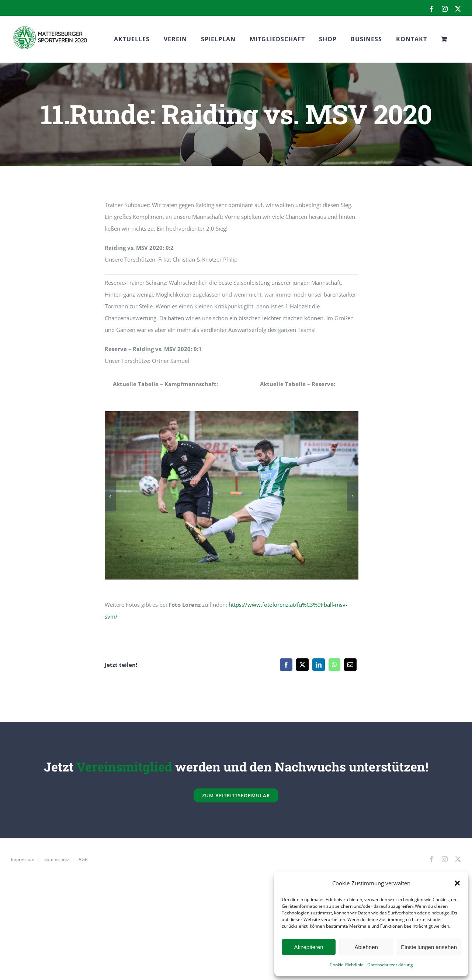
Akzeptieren (308, 947)
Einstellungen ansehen (429, 947)
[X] (302, 665)
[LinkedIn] (318, 665)
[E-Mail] (350, 665)
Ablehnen (366, 947)
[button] (457, 883)
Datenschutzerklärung (390, 965)
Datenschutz (56, 859)
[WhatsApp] (334, 665)
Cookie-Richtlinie (347, 965)
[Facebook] (286, 665)
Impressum (22, 859)
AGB (83, 859)
